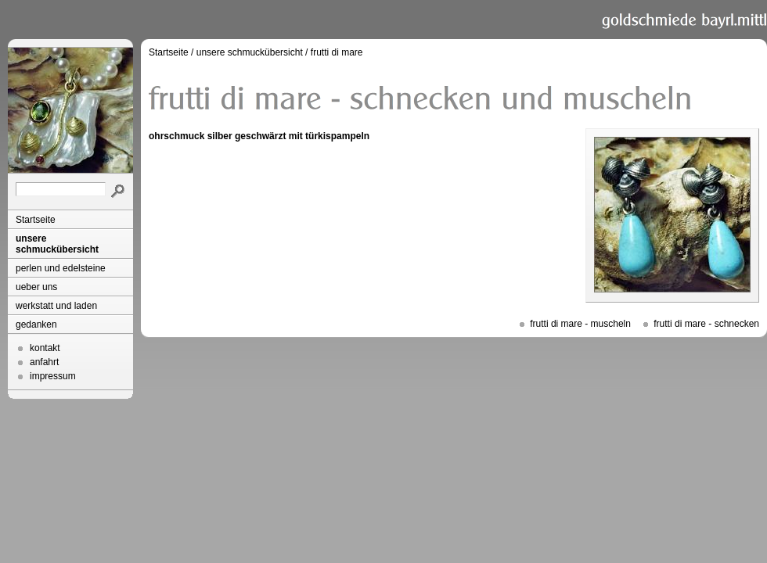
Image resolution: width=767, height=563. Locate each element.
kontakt (45, 347)
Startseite (36, 219)
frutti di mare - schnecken (706, 323)
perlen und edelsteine (61, 268)
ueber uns (36, 287)
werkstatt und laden (56, 305)
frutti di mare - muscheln (580, 323)
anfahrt (44, 362)
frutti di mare (337, 52)
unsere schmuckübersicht (57, 244)
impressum (53, 376)
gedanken (36, 324)
